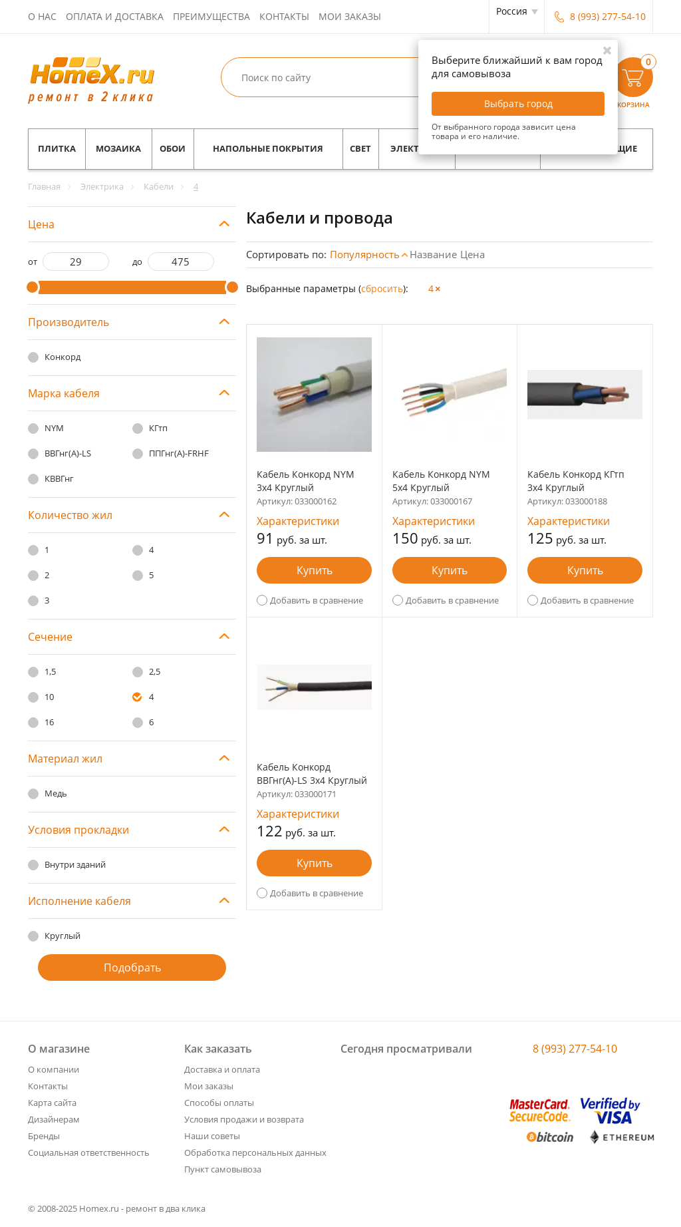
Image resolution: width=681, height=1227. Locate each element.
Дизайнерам (54, 1119)
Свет (360, 148)
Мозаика (118, 148)
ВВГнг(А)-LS (68, 453)
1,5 (50, 671)
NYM (54, 428)
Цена (472, 254)
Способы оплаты (219, 1103)
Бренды (44, 1136)
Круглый (62, 936)
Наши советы (212, 1136)
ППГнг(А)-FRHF (179, 453)
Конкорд (62, 357)
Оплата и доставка (115, 16)
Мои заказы (350, 16)
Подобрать (132, 967)
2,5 (154, 671)
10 (49, 697)
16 (49, 722)
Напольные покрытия (268, 148)
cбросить (382, 288)
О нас (42, 16)
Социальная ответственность (89, 1152)
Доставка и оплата (222, 1069)
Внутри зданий (75, 864)
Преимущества (211, 16)
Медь (56, 793)
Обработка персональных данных (255, 1152)
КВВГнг (59, 478)
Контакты (284, 16)
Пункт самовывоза (222, 1169)
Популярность (365, 254)
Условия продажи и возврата (244, 1119)
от (32, 262)
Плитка (57, 148)
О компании (53, 1069)
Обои (173, 148)
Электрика (417, 148)
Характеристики (298, 521)
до (137, 262)
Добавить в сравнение (316, 600)
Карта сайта (52, 1103)
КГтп (158, 428)
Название (433, 254)
